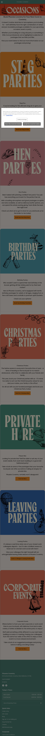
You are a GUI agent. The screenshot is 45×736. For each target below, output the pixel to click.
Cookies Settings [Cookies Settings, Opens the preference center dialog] (22, 119)
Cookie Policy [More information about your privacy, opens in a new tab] (9, 115)
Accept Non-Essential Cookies (32, 124)
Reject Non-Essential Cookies (13, 124)
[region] (22, 118)
